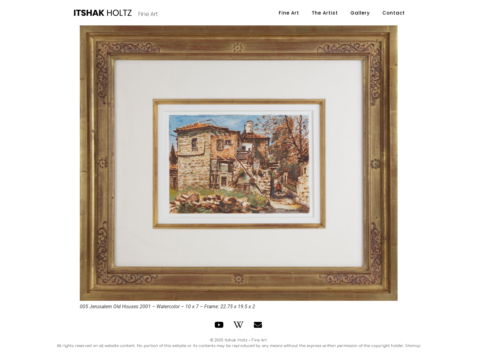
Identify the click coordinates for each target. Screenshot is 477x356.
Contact (393, 13)
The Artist (325, 13)
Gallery (360, 13)
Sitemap (413, 346)
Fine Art (289, 13)
